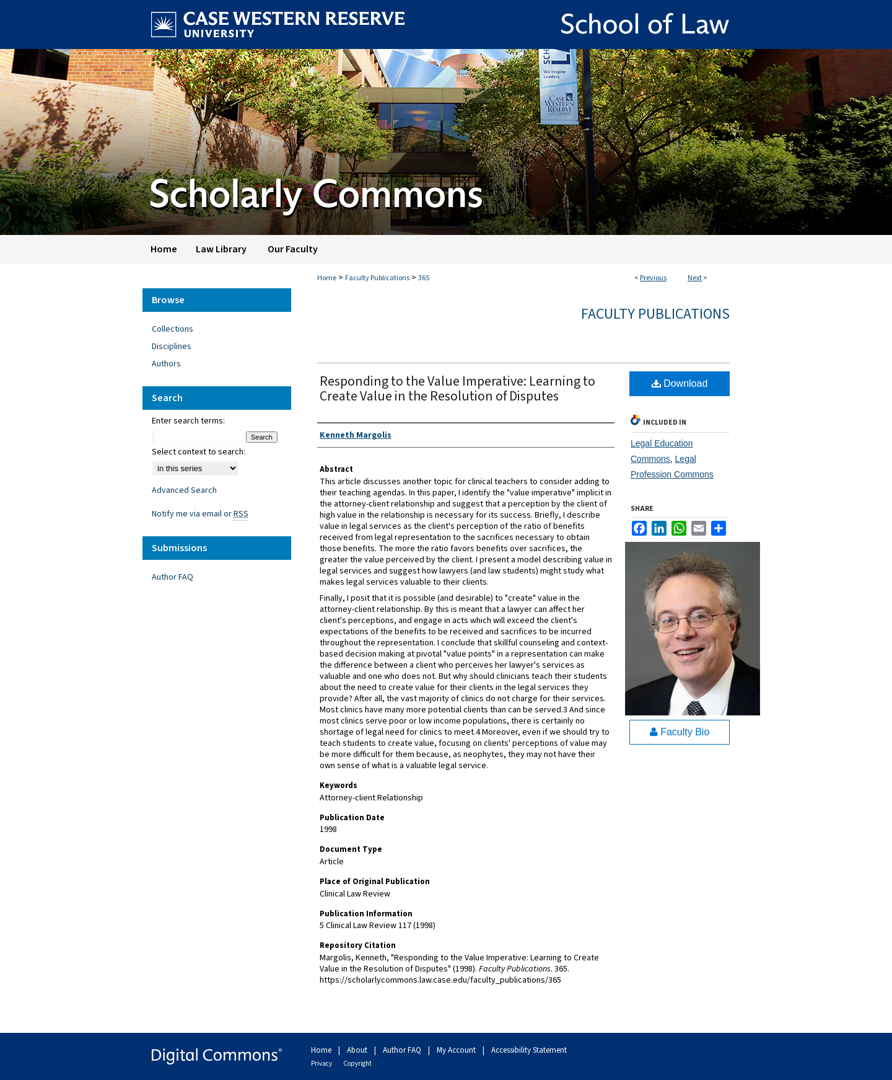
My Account (457, 1050)
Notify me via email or (200, 514)
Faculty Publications (377, 278)
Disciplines (171, 346)
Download (680, 383)
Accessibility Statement (529, 1050)
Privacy (322, 1063)
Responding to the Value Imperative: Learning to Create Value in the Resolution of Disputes (457, 388)
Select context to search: (198, 452)
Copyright (357, 1063)
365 (423, 278)
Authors (166, 364)
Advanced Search (184, 490)
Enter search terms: (188, 421)
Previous (653, 278)
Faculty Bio (680, 732)
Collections (172, 329)
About (358, 1050)
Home (326, 278)
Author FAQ (172, 577)
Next (695, 278)
